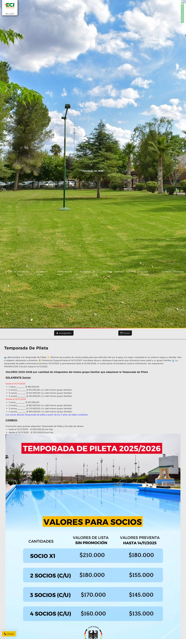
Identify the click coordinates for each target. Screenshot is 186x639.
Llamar (9, 634)
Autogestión (63, 333)
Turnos (125, 333)
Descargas (178, 271)
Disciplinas (85, 271)
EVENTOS (10, 271)
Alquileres (107, 271)
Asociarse (131, 271)
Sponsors (119, 271)
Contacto (166, 271)
